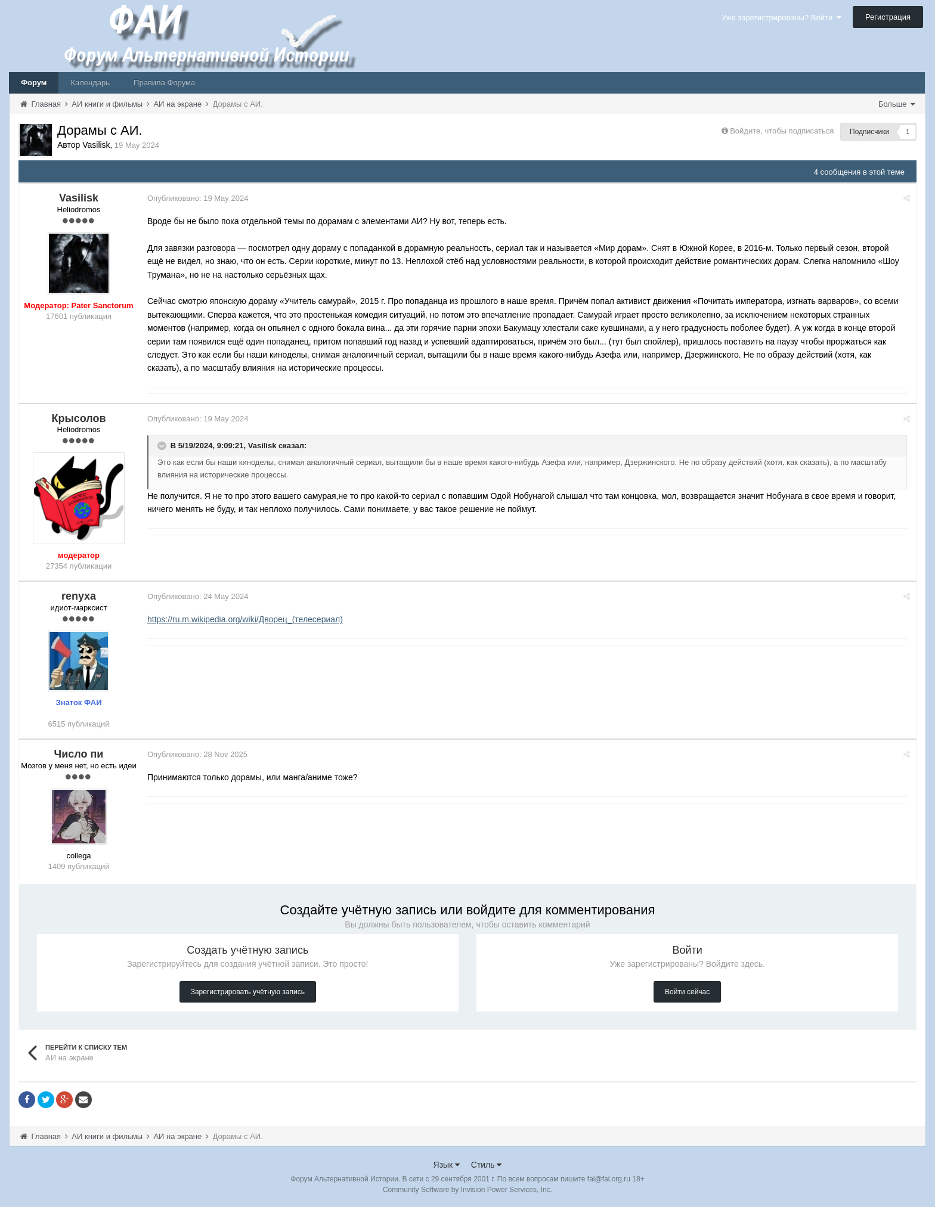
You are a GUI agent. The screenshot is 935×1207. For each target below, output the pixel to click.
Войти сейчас (687, 992)
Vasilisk (262, 445)
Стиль (486, 1164)
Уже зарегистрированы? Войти (781, 17)
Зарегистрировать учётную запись (248, 992)
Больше (896, 104)
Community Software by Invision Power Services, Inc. (467, 1190)
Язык (447, 1164)
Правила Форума (164, 82)
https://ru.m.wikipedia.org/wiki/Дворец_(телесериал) (245, 619)
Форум (34, 82)
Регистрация (888, 17)
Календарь (90, 82)
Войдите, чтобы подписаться (782, 130)
